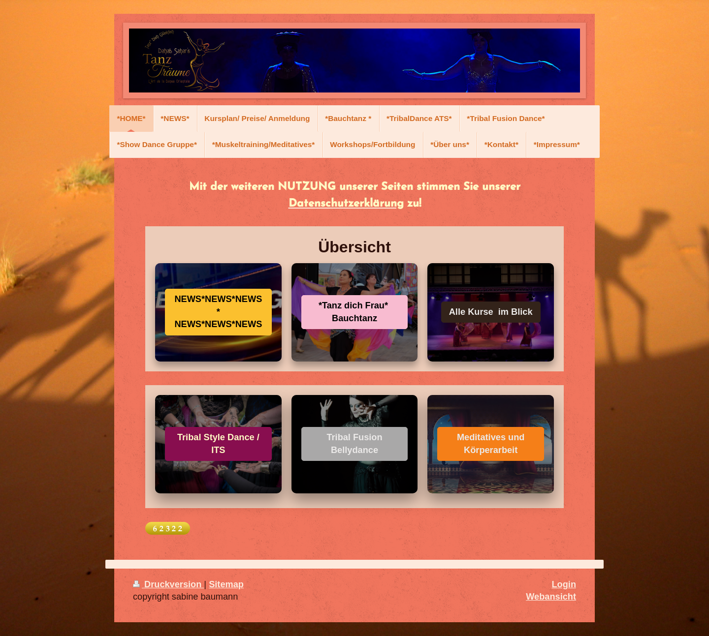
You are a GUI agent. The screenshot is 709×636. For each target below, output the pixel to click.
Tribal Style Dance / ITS (218, 443)
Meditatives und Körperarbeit (490, 443)
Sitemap (226, 584)
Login (564, 584)
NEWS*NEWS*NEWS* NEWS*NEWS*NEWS (218, 311)
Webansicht (551, 597)
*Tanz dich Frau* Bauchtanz (354, 312)
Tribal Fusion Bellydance (354, 443)
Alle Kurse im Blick (491, 312)
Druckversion (168, 584)
